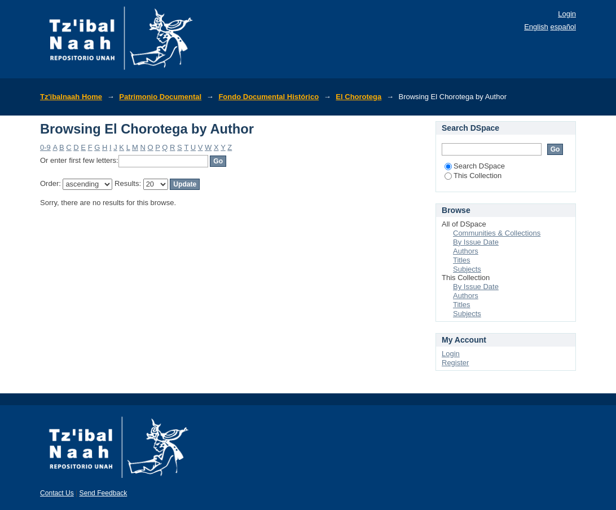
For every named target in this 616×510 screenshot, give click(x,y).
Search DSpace (475, 166)
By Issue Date (476, 242)
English (536, 27)
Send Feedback (103, 493)
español (563, 27)
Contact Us (57, 493)
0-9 (45, 147)
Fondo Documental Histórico (268, 96)
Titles (461, 260)
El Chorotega (358, 96)
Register (455, 362)
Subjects (467, 269)
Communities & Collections (496, 233)
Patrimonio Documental (160, 96)
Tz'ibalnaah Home (71, 96)
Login (567, 14)
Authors (465, 251)
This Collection (473, 175)
